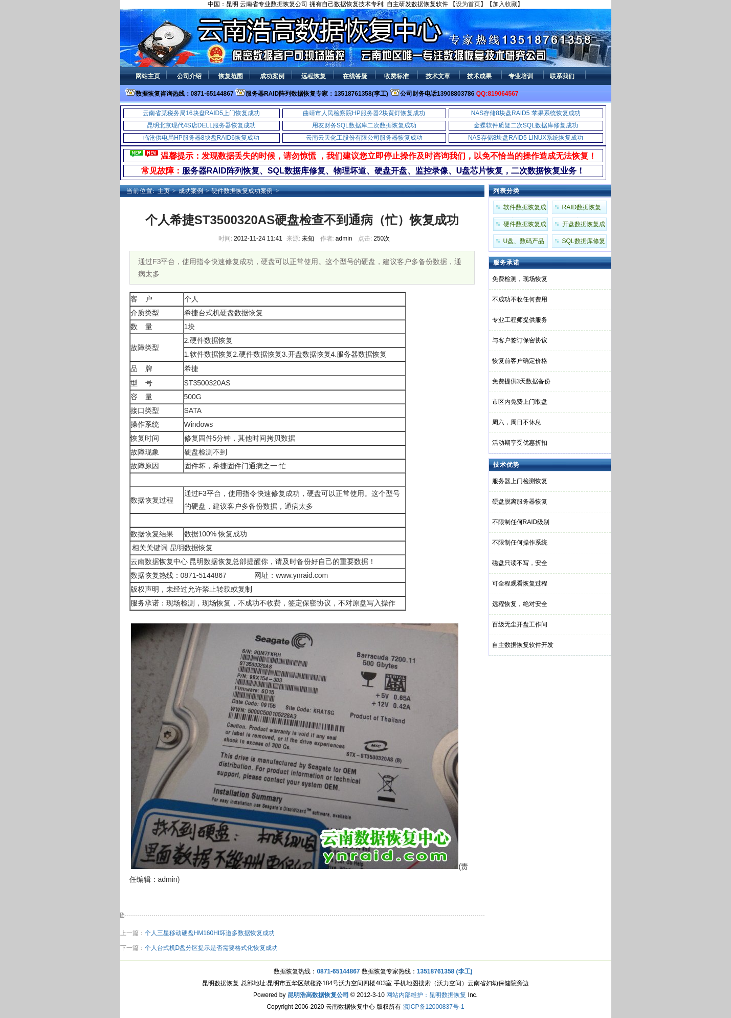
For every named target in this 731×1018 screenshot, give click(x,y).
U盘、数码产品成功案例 (524, 242)
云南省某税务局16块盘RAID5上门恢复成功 (201, 113)
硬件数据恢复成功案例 (242, 190)
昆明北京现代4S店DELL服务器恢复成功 (201, 125)
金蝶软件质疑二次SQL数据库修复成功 (526, 125)
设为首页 (468, 4)
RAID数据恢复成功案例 (582, 209)
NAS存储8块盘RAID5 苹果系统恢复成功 (526, 113)
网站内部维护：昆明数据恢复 (426, 995)
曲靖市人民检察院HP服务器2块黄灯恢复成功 (364, 113)
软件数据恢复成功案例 (524, 209)
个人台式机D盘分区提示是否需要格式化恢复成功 (211, 947)
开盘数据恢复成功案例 (583, 226)
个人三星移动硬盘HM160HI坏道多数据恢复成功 (210, 933)
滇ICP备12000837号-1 (433, 1006)
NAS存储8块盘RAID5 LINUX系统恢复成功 (525, 137)
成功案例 (191, 190)
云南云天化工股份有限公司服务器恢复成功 (364, 137)
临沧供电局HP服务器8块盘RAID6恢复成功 (201, 137)
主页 (164, 190)
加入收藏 (505, 4)
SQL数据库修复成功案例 (583, 242)
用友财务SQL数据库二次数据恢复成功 (364, 125)
